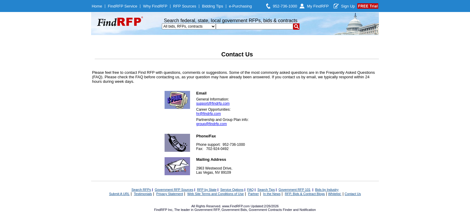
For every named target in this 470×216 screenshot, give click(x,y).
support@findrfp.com (213, 103)
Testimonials (143, 194)
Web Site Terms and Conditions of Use (215, 194)
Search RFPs (141, 189)
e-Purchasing (240, 6)
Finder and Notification (299, 210)
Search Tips (266, 189)
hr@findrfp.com (208, 114)
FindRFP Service (122, 6)
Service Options (232, 189)
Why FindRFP (155, 6)
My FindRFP (318, 6)
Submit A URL (119, 194)
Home (97, 6)
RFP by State (206, 189)
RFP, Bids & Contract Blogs (305, 194)
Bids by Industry (326, 189)
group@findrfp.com (211, 124)
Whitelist (334, 194)
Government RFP (206, 210)
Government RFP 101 (294, 189)
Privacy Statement (169, 194)
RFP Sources (184, 6)
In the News (272, 194)
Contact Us (353, 194)
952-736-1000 (285, 6)
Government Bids (234, 210)
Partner (253, 194)
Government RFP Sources (174, 189)
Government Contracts (265, 210)
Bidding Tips (212, 6)
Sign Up (348, 6)
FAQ (250, 189)
